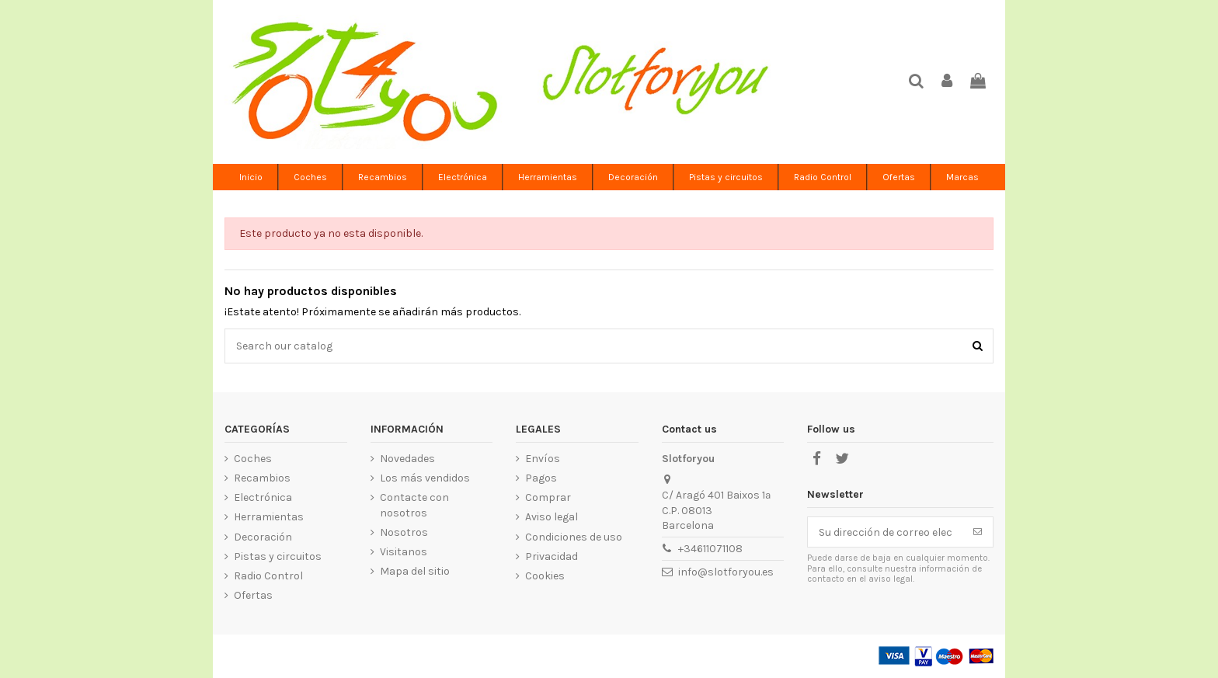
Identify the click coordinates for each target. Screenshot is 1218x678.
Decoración (263, 537)
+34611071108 (710, 548)
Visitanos (403, 551)
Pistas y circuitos (278, 556)
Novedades (407, 458)
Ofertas (253, 595)
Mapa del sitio (415, 571)
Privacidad (551, 556)
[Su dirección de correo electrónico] (885, 532)
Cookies (545, 575)
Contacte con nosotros (414, 505)
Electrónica (263, 497)
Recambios (262, 478)
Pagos (541, 478)
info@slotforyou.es (726, 572)
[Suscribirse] (977, 532)
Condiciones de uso (573, 537)
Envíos (542, 458)
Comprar (548, 497)
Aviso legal (551, 516)
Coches (253, 458)
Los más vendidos (425, 478)
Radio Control (268, 575)
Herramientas (269, 516)
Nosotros (404, 532)
